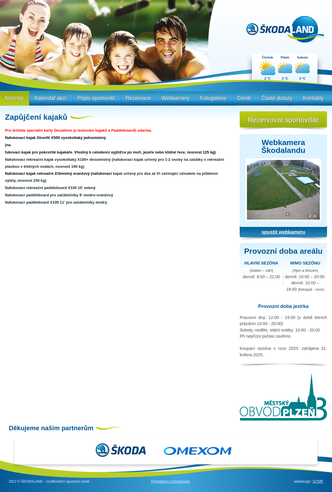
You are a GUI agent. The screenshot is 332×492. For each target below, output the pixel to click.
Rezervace (138, 98)
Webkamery (176, 98)
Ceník (244, 98)
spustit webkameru (283, 232)
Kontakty (313, 98)
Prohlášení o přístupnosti (170, 481)
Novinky (14, 98)
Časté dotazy (277, 98)
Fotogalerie (213, 98)
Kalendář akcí (51, 98)
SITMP (317, 481)
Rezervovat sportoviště (283, 120)
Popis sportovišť (96, 98)
